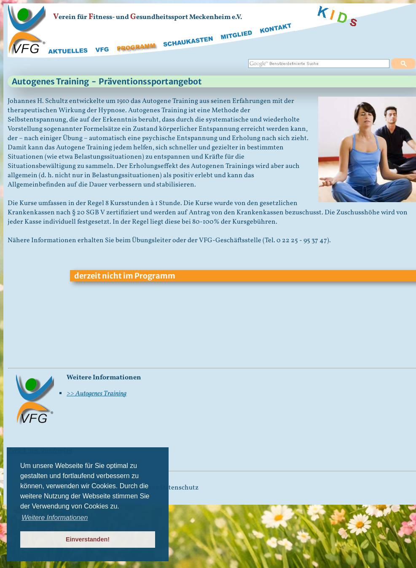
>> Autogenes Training (96, 393)
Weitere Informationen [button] (54, 517)
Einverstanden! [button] (88, 539)
